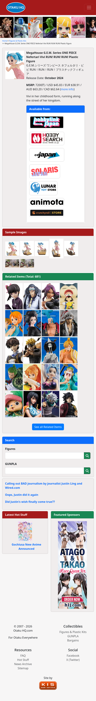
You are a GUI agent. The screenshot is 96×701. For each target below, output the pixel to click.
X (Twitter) (73, 660)
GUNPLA (11, 464)
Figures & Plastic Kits (17, 41)
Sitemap (23, 668)
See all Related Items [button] (48, 427)
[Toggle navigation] (89, 7)
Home (4, 41)
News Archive (23, 664)
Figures (10, 449)
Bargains (73, 640)
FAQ (23, 656)
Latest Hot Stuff (16, 515)
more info (67, 89)
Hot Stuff (23, 660)
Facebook (73, 656)
